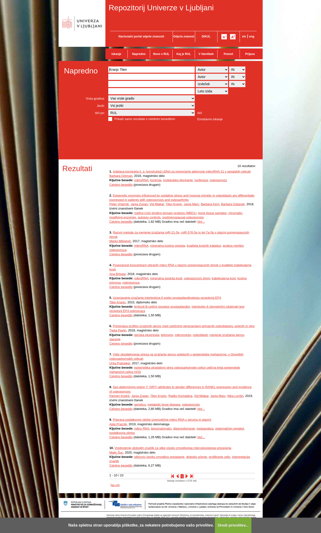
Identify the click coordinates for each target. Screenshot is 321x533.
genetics (140, 404)
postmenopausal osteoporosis (183, 217)
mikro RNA (141, 428)
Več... (201, 221)
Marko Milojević (120, 241)
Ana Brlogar (117, 274)
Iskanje (116, 54)
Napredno (138, 54)
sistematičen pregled (229, 428)
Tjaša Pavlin (118, 330)
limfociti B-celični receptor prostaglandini (162, 306)
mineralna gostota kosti (166, 278)
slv (244, 36)
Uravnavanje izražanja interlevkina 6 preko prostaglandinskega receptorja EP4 (167, 297)
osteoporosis (191, 404)
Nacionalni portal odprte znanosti (141, 36)
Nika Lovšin (235, 396)
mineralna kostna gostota (167, 245)
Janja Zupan (139, 204)
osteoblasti (200, 335)
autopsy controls (149, 217)
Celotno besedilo (121, 184)
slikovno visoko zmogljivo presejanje (159, 457)
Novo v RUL (161, 54)
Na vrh (115, 485)
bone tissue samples (212, 213)
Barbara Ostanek (233, 204)
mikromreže (183, 335)
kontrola (155, 180)
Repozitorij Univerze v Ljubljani (161, 7)
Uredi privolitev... (233, 525)
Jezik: (101, 106)
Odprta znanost (183, 36)
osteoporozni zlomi (197, 278)
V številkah (206, 54)
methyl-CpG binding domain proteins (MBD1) (165, 213)
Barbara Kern (210, 204)
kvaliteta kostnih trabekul (204, 245)
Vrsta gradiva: (95, 98)
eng (251, 36)
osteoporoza (218, 180)
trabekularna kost (224, 278)
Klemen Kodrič (119, 396)
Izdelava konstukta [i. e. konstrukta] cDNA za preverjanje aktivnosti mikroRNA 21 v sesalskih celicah (182, 171)
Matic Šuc (116, 452)
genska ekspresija (146, 335)
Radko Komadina (180, 396)
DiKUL (206, 36)
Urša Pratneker (119, 363)
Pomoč (228, 54)
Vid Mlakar (157, 204)
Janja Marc (191, 204)
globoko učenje (196, 457)
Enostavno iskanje (210, 119)
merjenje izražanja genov (226, 335)
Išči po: (100, 113)
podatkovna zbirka (122, 433)
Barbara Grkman (121, 176)
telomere (167, 335)
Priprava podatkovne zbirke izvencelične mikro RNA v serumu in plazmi (162, 419)
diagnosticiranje (184, 428)
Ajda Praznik (118, 424)
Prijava (250, 54)
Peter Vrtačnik (119, 204)
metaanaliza (205, 428)
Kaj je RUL (183, 54)
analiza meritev (233, 245)
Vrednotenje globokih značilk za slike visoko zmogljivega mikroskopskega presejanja (173, 448)
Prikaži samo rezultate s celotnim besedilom (145, 119)
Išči (199, 113)
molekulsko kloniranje (178, 180)
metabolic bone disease (163, 404)
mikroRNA (141, 180)
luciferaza (201, 180)
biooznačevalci (161, 428)
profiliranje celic (219, 457)
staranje (115, 339)
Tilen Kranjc (174, 204)
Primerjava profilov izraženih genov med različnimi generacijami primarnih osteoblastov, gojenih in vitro (184, 326)
